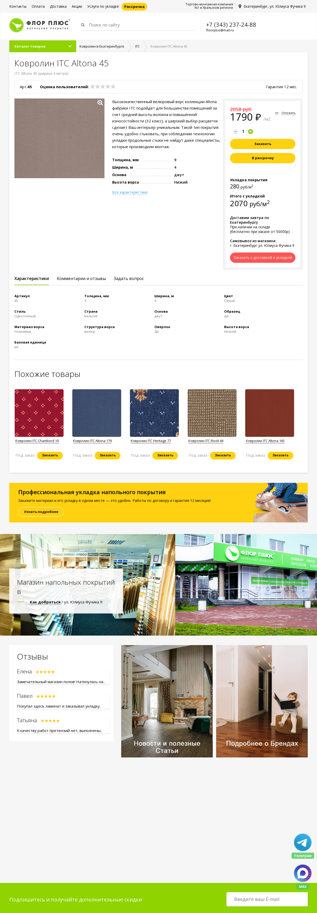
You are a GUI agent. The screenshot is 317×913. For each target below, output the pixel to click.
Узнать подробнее (41, 512)
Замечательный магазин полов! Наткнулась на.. (61, 681)
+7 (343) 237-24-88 (231, 24)
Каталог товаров (30, 46)
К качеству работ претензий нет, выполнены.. (59, 730)
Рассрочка (134, 6)
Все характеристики (129, 192)
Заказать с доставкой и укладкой (263, 257)
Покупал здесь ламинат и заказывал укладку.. (59, 706)
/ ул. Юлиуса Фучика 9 (66, 602)
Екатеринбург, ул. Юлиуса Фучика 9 (275, 6)
